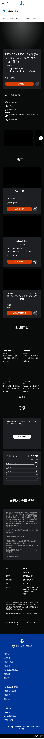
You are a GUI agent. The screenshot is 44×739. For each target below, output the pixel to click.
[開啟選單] (2, 3)
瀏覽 (34, 18)
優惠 (18, 18)
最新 (4, 18)
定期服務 (26, 18)
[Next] (41, 138)
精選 (11, 18)
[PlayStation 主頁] (22, 3)
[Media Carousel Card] (18, 138)
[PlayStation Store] (11, 11)
